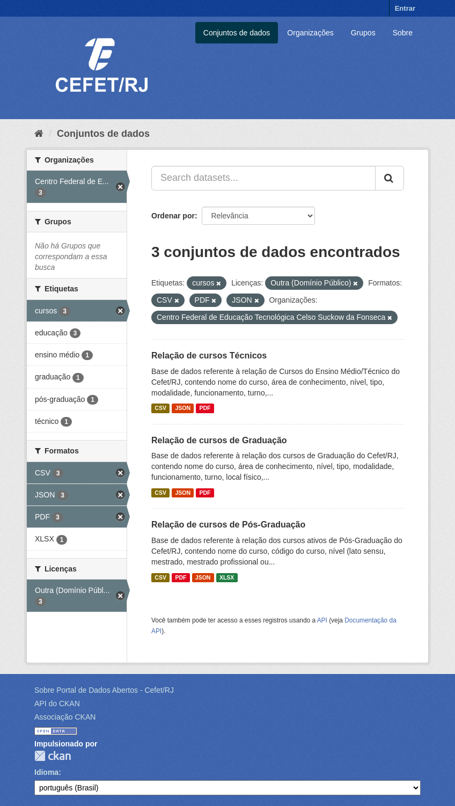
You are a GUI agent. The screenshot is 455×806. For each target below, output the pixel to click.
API (322, 620)
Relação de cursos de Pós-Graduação (228, 524)
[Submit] (389, 178)
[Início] (38, 133)
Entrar (405, 8)
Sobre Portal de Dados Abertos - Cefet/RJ (104, 690)
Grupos (363, 32)
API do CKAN (57, 703)
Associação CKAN (65, 717)
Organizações (310, 32)
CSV (160, 408)
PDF (204, 408)
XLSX (226, 577)
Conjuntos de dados (236, 32)
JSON (182, 408)
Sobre (403, 32)
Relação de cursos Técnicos (209, 355)
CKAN (52, 755)
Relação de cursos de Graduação (219, 440)
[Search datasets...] (263, 178)
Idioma (46, 772)
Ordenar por (173, 215)
